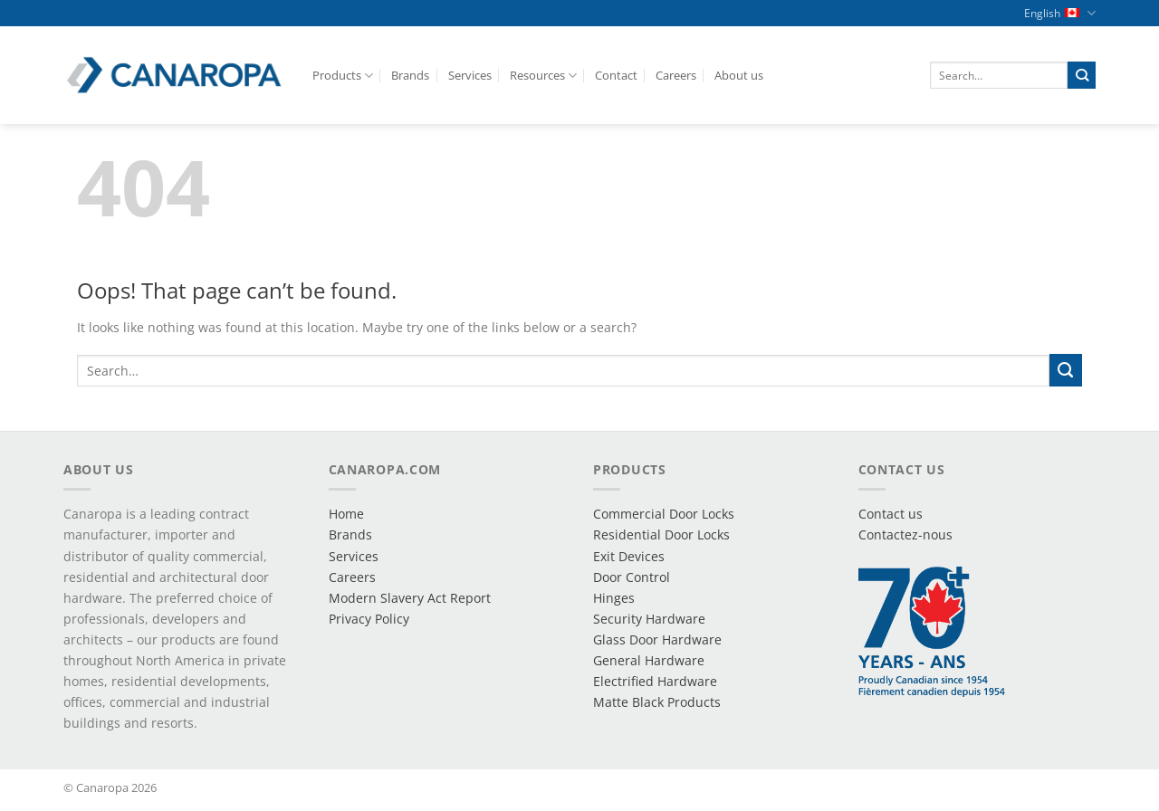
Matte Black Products (657, 702)
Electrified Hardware (655, 681)
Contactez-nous (905, 534)
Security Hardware (649, 618)
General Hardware (648, 660)
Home (346, 513)
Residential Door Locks (661, 534)
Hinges (614, 597)
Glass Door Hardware (657, 639)
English (1060, 13)
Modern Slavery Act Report (410, 597)
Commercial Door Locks (663, 513)
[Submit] (1082, 75)
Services (470, 75)
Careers (676, 75)
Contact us (890, 513)
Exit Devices (629, 556)
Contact (616, 75)
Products (342, 75)
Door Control (631, 577)
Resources (543, 75)
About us (738, 75)
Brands (410, 75)
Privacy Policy (369, 618)
